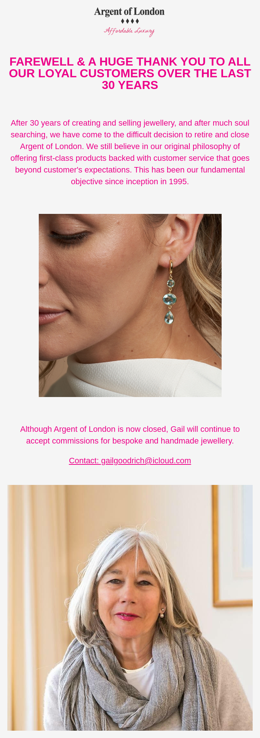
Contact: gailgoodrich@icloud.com (130, 460)
